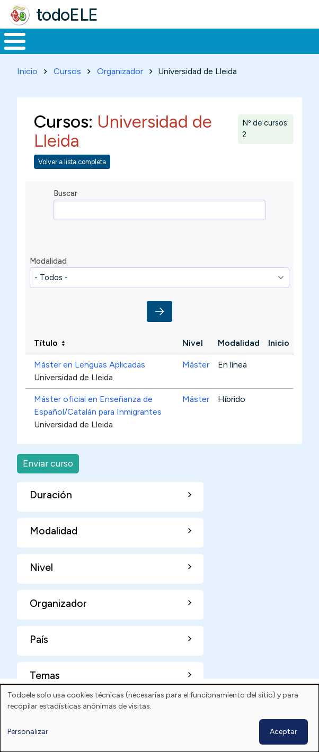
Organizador (120, 71)
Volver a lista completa (72, 162)
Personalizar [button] (27, 731)
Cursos (67, 71)
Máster (195, 365)
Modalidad (48, 261)
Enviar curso (48, 463)
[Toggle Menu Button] (15, 41)
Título (46, 343)
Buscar (65, 193)
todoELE (67, 14)
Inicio (27, 71)
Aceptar (283, 731)
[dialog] (159, 718)
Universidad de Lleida (73, 377)
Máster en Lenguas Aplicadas (89, 365)
